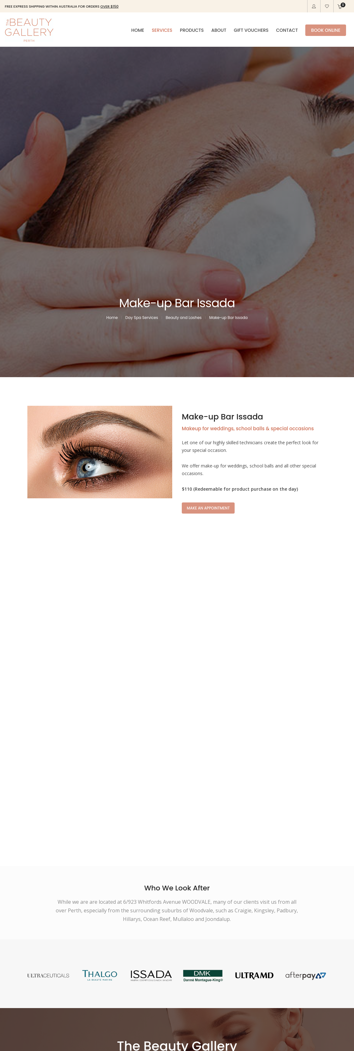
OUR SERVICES (147, 930)
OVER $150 (109, 6)
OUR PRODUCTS (205, 930)
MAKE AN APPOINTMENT (210, 314)
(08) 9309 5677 (191, 909)
